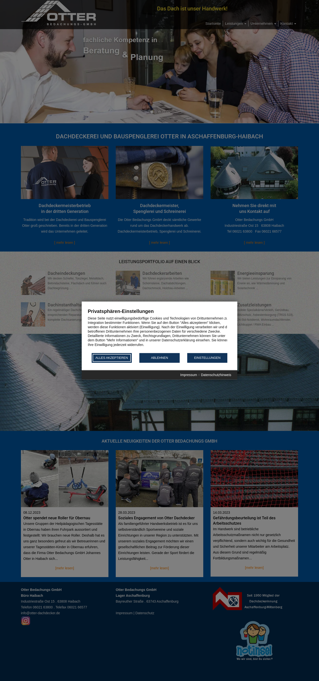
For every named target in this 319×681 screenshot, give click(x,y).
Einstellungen (207, 358)
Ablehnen (159, 358)
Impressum (188, 375)
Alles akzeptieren (111, 358)
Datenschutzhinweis (216, 375)
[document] (159, 330)
